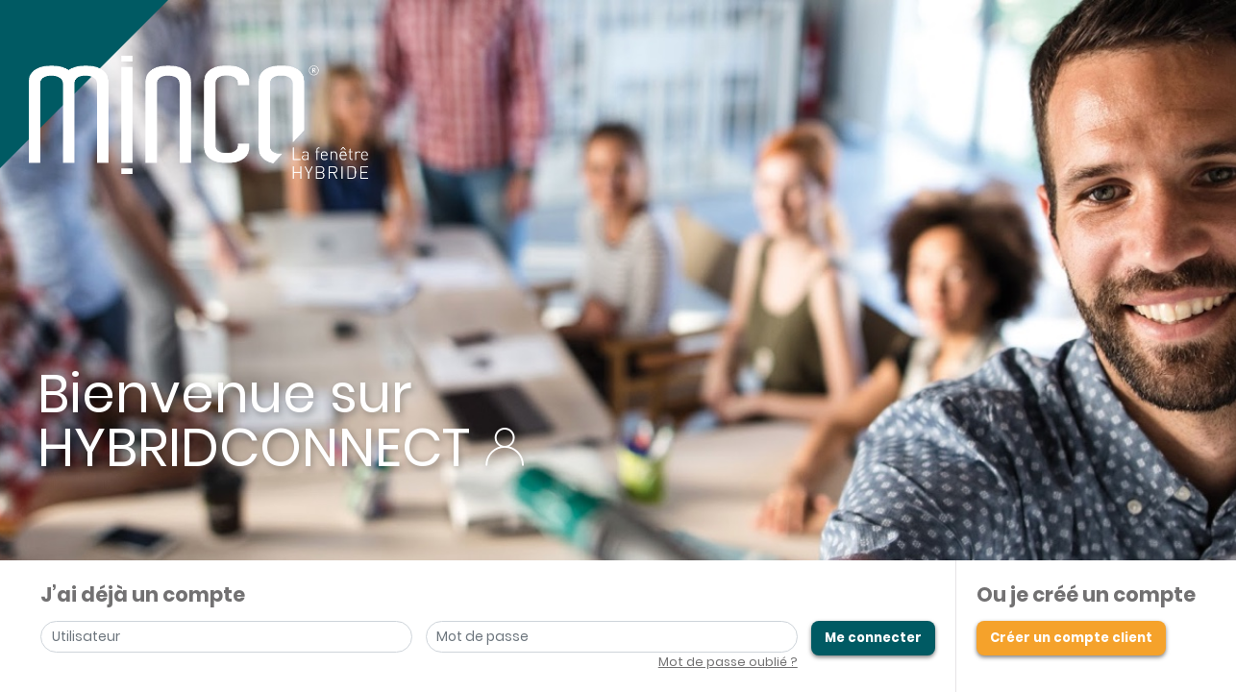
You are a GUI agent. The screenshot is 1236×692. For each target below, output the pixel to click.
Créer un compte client (1071, 638)
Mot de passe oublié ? (728, 662)
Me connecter (873, 638)
